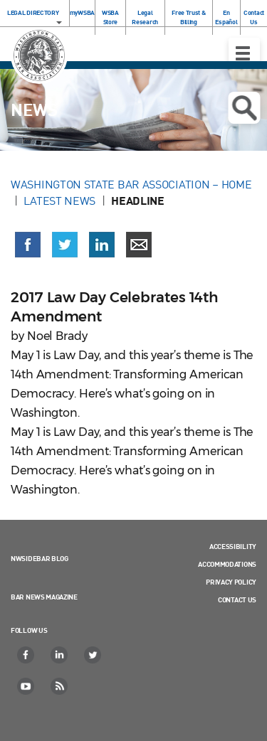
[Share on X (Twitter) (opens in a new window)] (64, 244)
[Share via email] (139, 244)
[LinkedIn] (59, 655)
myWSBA (82, 12)
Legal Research (145, 17)
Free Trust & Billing (188, 17)
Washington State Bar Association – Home (132, 184)
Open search (243, 108)
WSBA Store (110, 17)
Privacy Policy (231, 581)
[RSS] (59, 686)
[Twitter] (93, 655)
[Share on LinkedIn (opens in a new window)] (101, 244)
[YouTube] (26, 686)
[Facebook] (26, 655)
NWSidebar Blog (39, 558)
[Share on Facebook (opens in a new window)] (27, 244)
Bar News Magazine (44, 596)
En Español (226, 17)
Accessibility (232, 546)
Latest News (59, 200)
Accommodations (227, 564)
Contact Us (254, 17)
